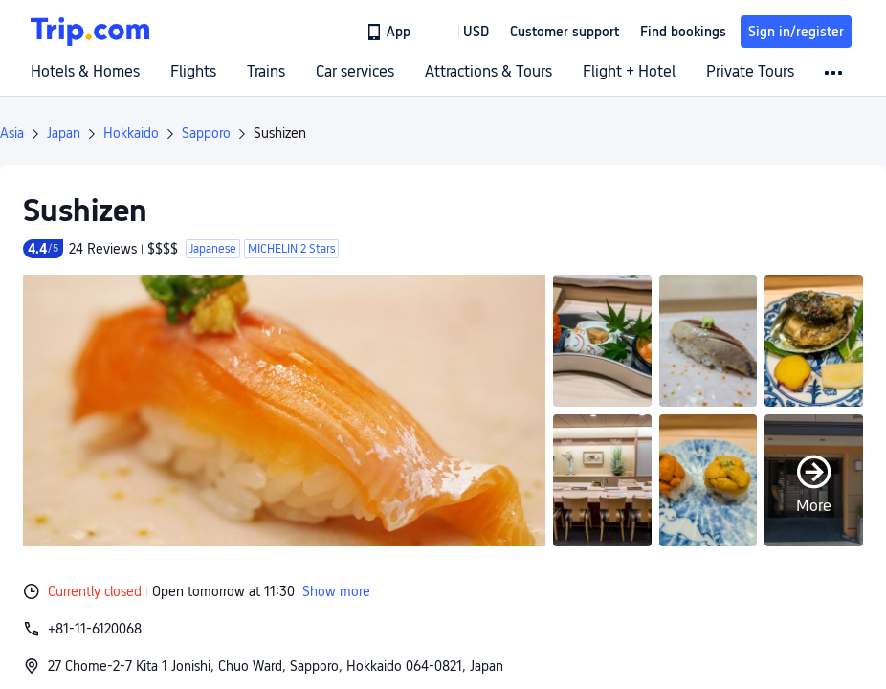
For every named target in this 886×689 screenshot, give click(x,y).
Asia (12, 133)
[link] (390, 31)
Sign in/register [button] (796, 31)
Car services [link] (355, 71)
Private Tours (750, 71)
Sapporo (206, 133)
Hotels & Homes (85, 71)
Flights (193, 71)
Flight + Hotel (629, 71)
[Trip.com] (90, 31)
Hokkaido (131, 133)
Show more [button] (336, 591)
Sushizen (280, 133)
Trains (266, 71)
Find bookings (683, 31)
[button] (462, 31)
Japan (63, 133)
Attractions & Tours (488, 71)
